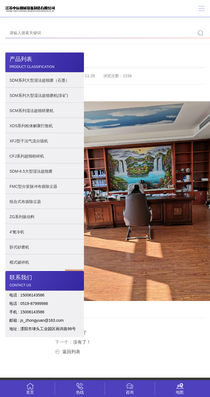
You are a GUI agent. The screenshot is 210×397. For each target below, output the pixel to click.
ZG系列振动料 (22, 217)
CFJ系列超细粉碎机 (27, 156)
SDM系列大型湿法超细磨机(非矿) (39, 95)
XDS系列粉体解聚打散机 (31, 126)
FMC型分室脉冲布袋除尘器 (33, 186)
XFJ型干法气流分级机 (29, 141)
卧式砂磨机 (19, 247)
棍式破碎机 (19, 262)
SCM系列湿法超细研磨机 (32, 110)
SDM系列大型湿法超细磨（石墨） (39, 80)
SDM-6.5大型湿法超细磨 (31, 171)
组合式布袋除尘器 (25, 201)
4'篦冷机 (17, 232)
